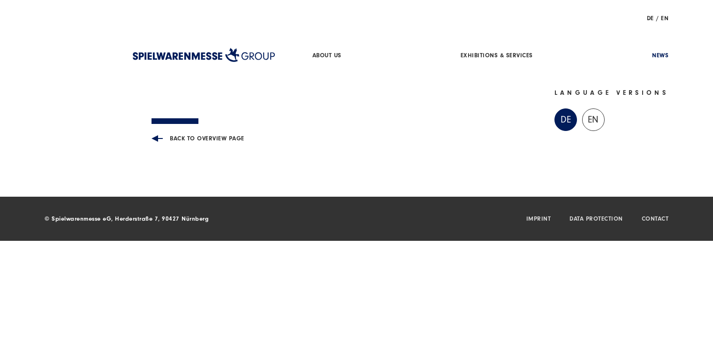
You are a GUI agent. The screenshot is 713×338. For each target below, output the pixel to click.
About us (326, 56)
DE (650, 19)
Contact (655, 219)
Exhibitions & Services (497, 56)
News (660, 56)
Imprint (538, 219)
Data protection (596, 219)
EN (664, 19)
